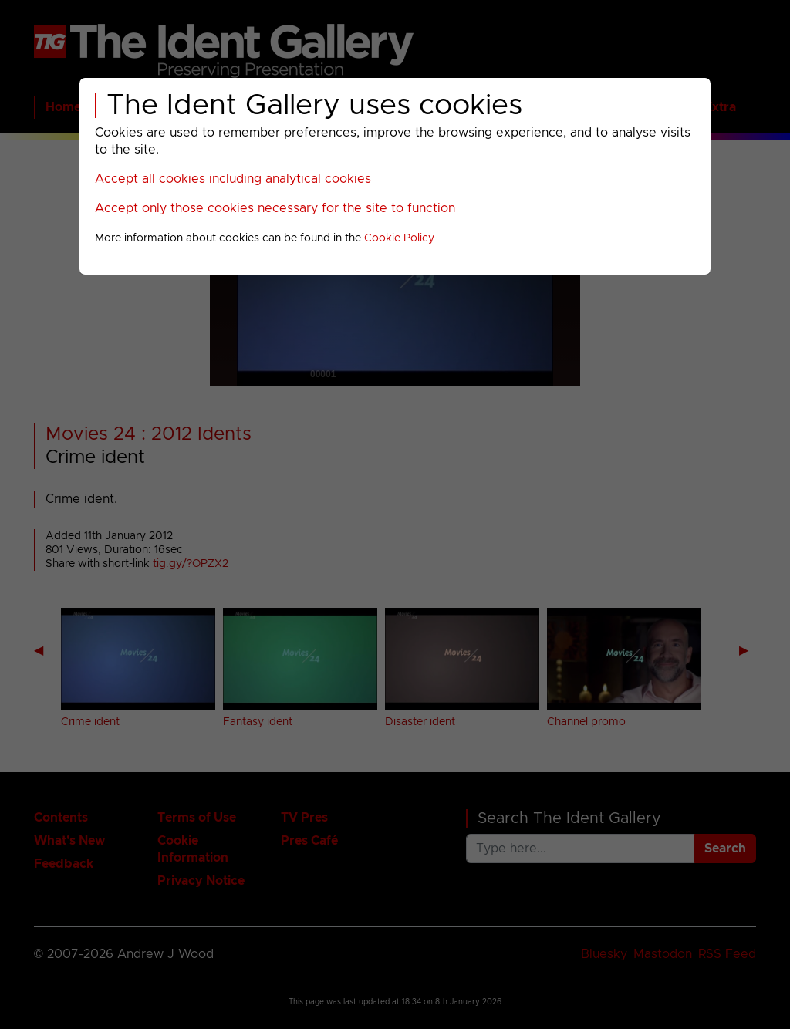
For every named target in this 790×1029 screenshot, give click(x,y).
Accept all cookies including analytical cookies (233, 179)
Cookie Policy (399, 238)
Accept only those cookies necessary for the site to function (275, 208)
